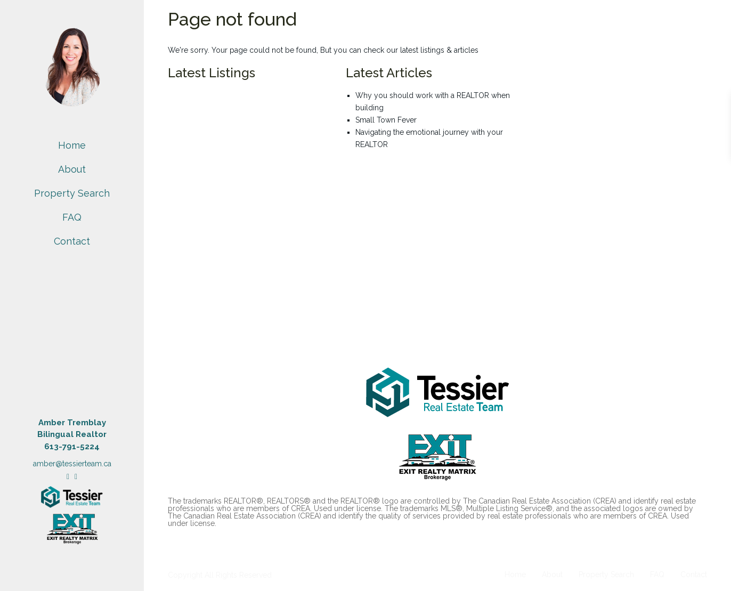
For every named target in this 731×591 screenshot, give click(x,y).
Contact (72, 241)
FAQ (72, 217)
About (72, 169)
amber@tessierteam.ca (72, 463)
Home (72, 145)
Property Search (72, 193)
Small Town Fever (386, 120)
